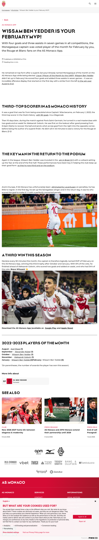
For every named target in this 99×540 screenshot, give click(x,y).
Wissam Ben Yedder (84, 75)
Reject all (82, 521)
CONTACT (38, 497)
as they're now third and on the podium (35, 165)
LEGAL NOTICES (73, 497)
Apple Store (66, 328)
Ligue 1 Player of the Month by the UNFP (55, 75)
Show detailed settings (11, 532)
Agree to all (82, 517)
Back (5, 20)
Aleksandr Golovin (22, 357)
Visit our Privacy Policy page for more (36, 532)
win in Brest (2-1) (66, 160)
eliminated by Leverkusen (64, 187)
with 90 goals (42, 115)
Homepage (6, 10)
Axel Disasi (15, 349)
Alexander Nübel (23, 352)
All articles (14, 10)
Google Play (50, 328)
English (6, 501)
